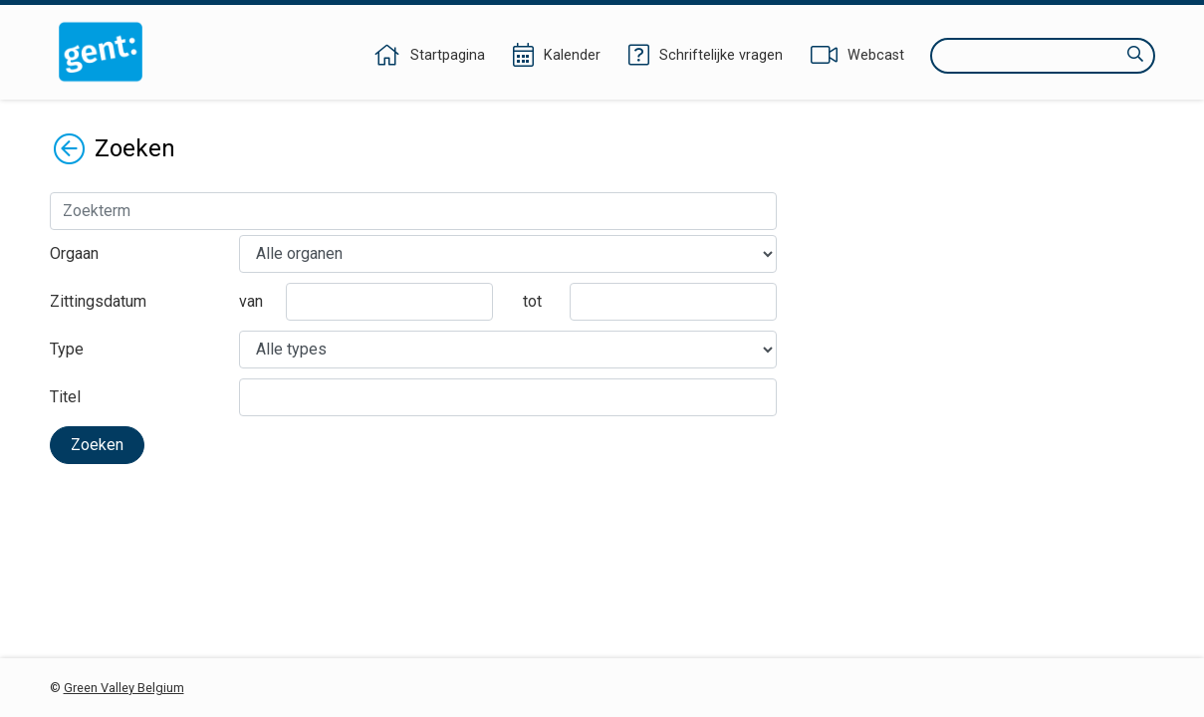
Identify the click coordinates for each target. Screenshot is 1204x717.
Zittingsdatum (98, 301)
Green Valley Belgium (124, 687)
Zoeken (97, 444)
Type (67, 349)
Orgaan (74, 253)
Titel (65, 396)
